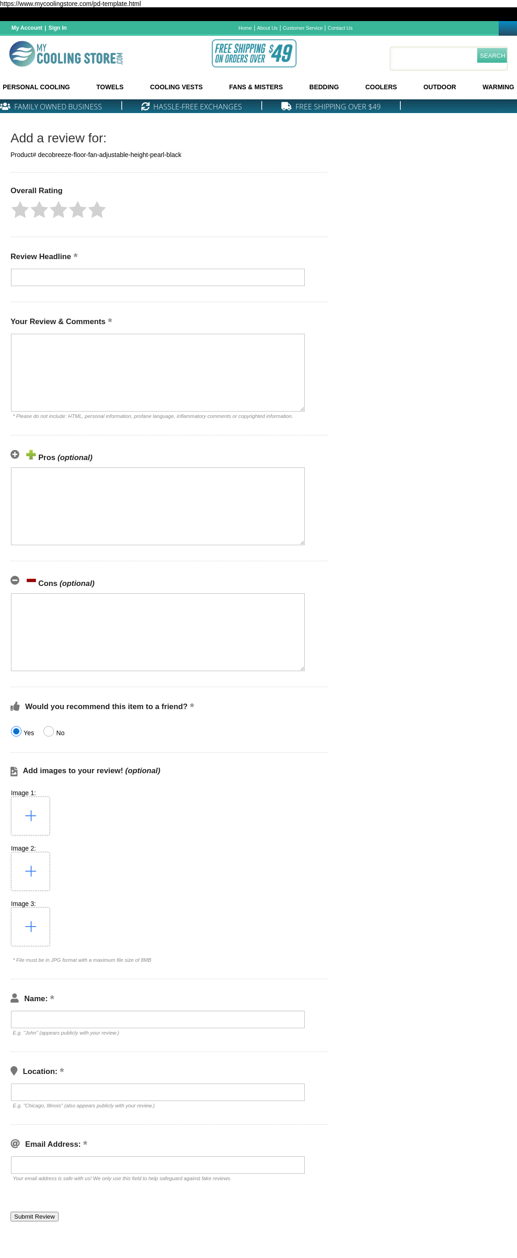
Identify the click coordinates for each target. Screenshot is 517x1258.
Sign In (57, 28)
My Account (27, 28)
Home (245, 28)
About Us (267, 28)
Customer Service (303, 28)
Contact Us (340, 28)
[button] (20, 210)
